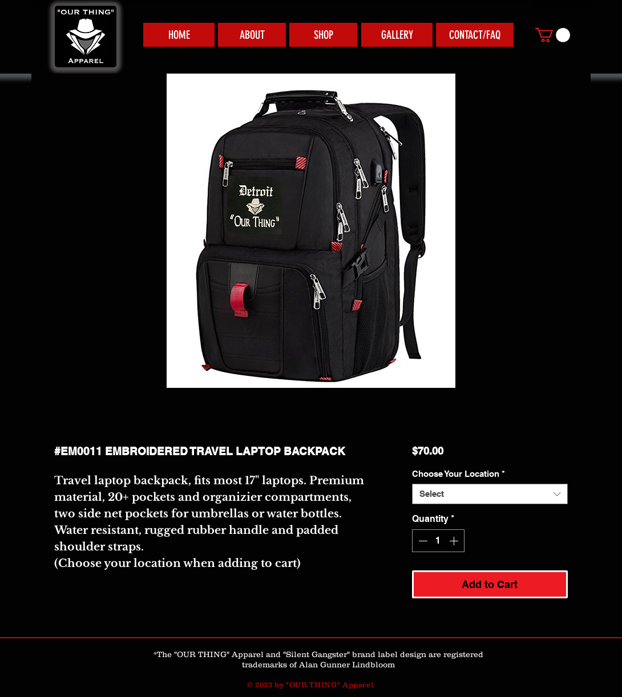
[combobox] (490, 494)
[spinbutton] (438, 541)
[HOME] (179, 35)
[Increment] (455, 541)
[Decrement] (422, 541)
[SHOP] (323, 35)
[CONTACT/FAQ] (475, 35)
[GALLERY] (397, 35)
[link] (552, 35)
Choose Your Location (458, 474)
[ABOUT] (252, 35)
